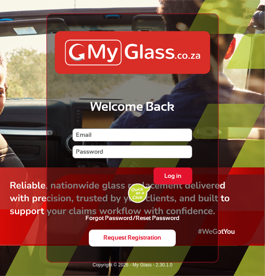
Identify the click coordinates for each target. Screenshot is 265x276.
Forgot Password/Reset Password (132, 218)
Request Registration (132, 237)
